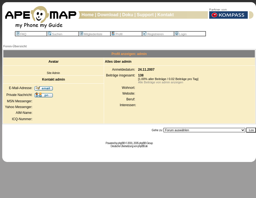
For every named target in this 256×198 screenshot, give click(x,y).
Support (145, 14)
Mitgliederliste (91, 34)
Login (181, 34)
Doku (127, 14)
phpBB (121, 143)
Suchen (55, 34)
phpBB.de (143, 146)
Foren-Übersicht (15, 46)
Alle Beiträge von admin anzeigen (160, 82)
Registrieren (153, 34)
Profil (116, 34)
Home (87, 14)
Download (107, 14)
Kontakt (165, 14)
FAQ (21, 34)
